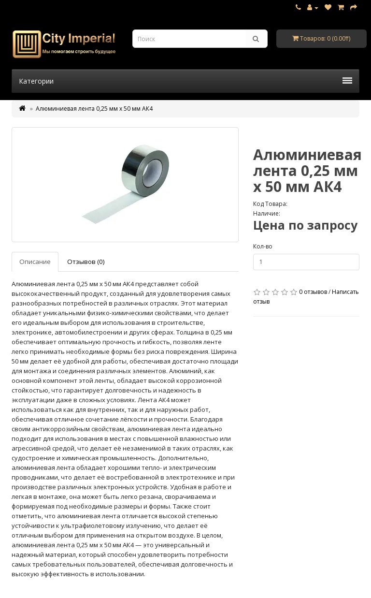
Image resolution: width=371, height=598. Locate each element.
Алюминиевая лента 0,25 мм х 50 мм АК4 (94, 108)
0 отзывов (313, 292)
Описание (35, 261)
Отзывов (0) (86, 261)
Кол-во (262, 246)
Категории (185, 81)
